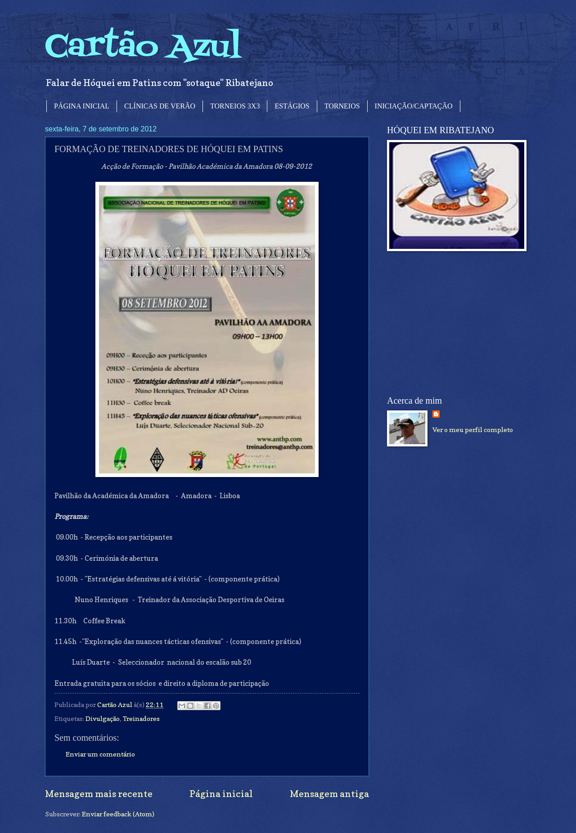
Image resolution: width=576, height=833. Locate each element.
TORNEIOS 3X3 (235, 106)
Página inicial (221, 793)
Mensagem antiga (329, 793)
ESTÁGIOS (291, 106)
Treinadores (141, 718)
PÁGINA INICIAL (81, 106)
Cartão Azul (143, 47)
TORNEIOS (342, 106)
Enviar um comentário (100, 754)
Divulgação (103, 718)
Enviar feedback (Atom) (118, 814)
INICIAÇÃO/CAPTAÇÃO (414, 106)
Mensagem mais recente (99, 793)
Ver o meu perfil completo (472, 429)
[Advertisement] (454, 323)
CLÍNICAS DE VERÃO (159, 106)
